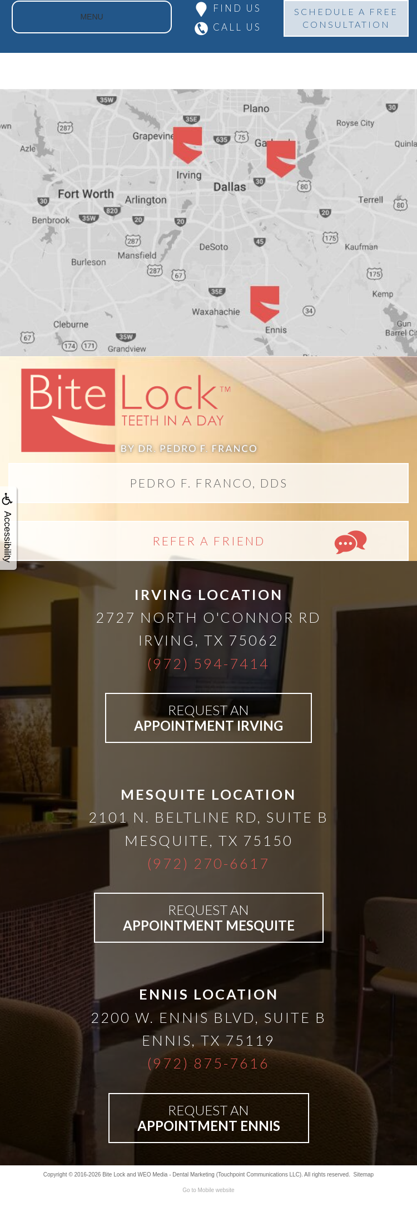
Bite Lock (113, 1174)
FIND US (237, 8)
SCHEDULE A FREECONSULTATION (346, 17)
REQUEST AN (208, 717)
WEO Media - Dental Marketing (176, 1174)
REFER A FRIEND (208, 541)
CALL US (237, 27)
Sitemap (363, 1174)
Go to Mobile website (208, 1190)
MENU (91, 16)
